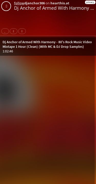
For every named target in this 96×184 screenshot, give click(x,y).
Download (23, 31)
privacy (90, 2)
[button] (48, 46)
